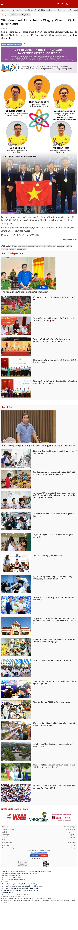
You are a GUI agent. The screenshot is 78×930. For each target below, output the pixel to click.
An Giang (13, 249)
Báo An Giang (21, 249)
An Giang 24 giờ (8, 10)
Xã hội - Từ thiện (38, 10)
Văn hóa (72, 863)
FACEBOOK (34, 881)
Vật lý (44, 246)
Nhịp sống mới (7, 868)
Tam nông (71, 868)
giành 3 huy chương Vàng (26, 246)
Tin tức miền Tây (8, 874)
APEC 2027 (60, 246)
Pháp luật (71, 860)
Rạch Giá (69, 246)
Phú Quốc (5, 249)
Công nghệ (66, 10)
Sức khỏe (72, 866)
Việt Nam (14, 246)
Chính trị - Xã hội (23, 10)
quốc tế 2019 (51, 246)
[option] (16, 842)
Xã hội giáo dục (25, 15)
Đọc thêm (7, 420)
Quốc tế (4, 863)
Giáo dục (57, 10)
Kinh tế (49, 10)
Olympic (38, 246)
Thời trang (6, 871)
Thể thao (5, 866)
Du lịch (72, 871)
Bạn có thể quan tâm (12, 253)
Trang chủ (5, 15)
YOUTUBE (44, 881)
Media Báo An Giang (68, 874)
